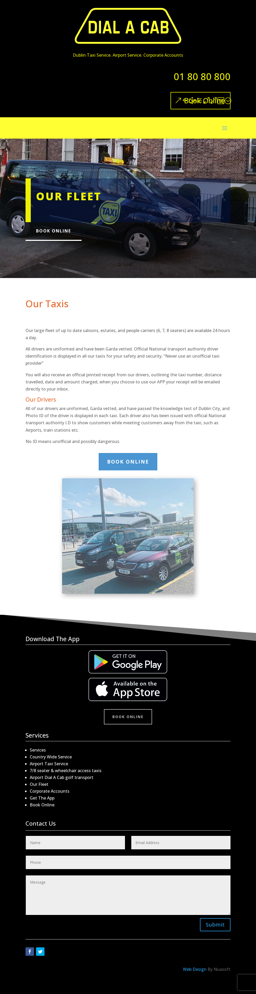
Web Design (195, 969)
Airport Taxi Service (49, 764)
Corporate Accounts (49, 791)
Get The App (42, 798)
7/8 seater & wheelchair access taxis (66, 770)
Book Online (204, 100)
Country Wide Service (51, 757)
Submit (215, 924)
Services (38, 750)
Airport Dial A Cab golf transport (61, 777)
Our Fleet (39, 784)
